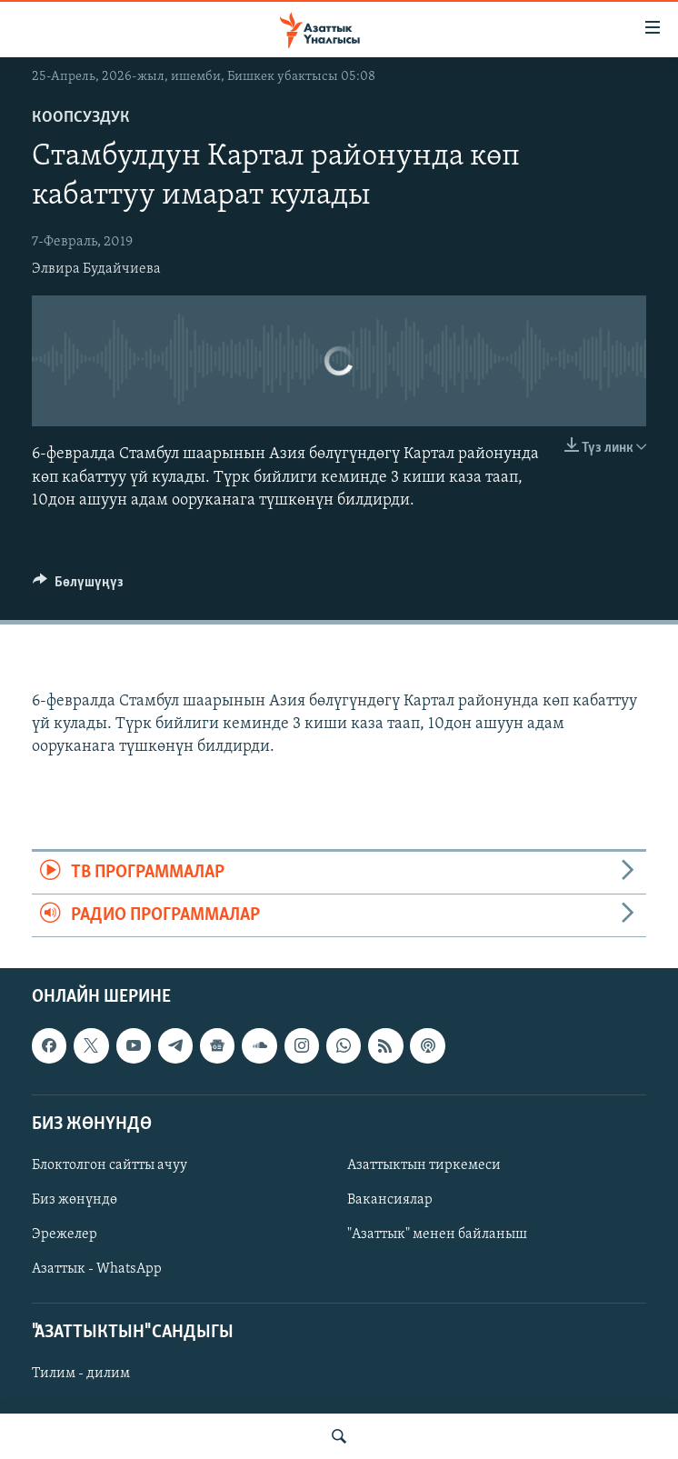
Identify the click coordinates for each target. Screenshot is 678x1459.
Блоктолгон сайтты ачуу (109, 1165)
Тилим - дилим (81, 1374)
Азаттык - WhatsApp (97, 1269)
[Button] (78, 586)
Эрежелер (64, 1234)
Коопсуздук (81, 117)
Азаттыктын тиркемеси (424, 1165)
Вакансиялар (390, 1200)
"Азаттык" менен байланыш (437, 1234)
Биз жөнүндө (74, 1200)
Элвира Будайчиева (96, 269)
